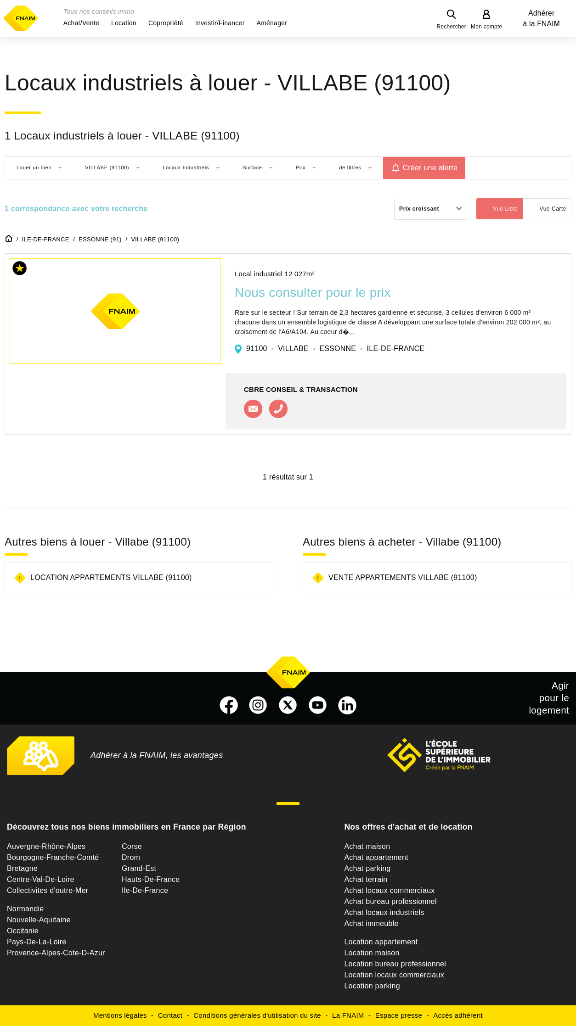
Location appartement (381, 942)
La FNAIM (348, 1015)
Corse (132, 846)
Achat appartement (376, 857)
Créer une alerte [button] (429, 168)
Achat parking (367, 868)
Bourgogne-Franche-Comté (53, 857)
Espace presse (398, 1015)
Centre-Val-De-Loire (40, 879)
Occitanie (23, 931)
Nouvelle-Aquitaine (39, 920)
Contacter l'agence (253, 409)
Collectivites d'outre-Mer (47, 890)
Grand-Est (139, 868)
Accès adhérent (458, 1015)
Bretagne (22, 868)
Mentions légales (120, 1015)
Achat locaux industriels (384, 912)
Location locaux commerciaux (394, 975)
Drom (131, 857)
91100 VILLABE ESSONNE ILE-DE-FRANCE (335, 348)
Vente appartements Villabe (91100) (402, 577)
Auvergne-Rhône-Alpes (46, 846)
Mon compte (487, 26)
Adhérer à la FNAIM (541, 18)
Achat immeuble (371, 923)
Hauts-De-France (151, 879)
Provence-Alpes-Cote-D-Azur (56, 953)
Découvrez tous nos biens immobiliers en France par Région (126, 826)
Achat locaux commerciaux (389, 890)
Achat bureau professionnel (390, 901)
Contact (170, 1015)
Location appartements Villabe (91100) (111, 577)
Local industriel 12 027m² (275, 274)
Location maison (371, 953)
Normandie (25, 909)
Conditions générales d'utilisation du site (257, 1015)
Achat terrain (365, 879)
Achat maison (367, 846)
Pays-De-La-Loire (36, 942)
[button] (81, 23)
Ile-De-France (145, 890)
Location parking (372, 986)
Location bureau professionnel (395, 964)
